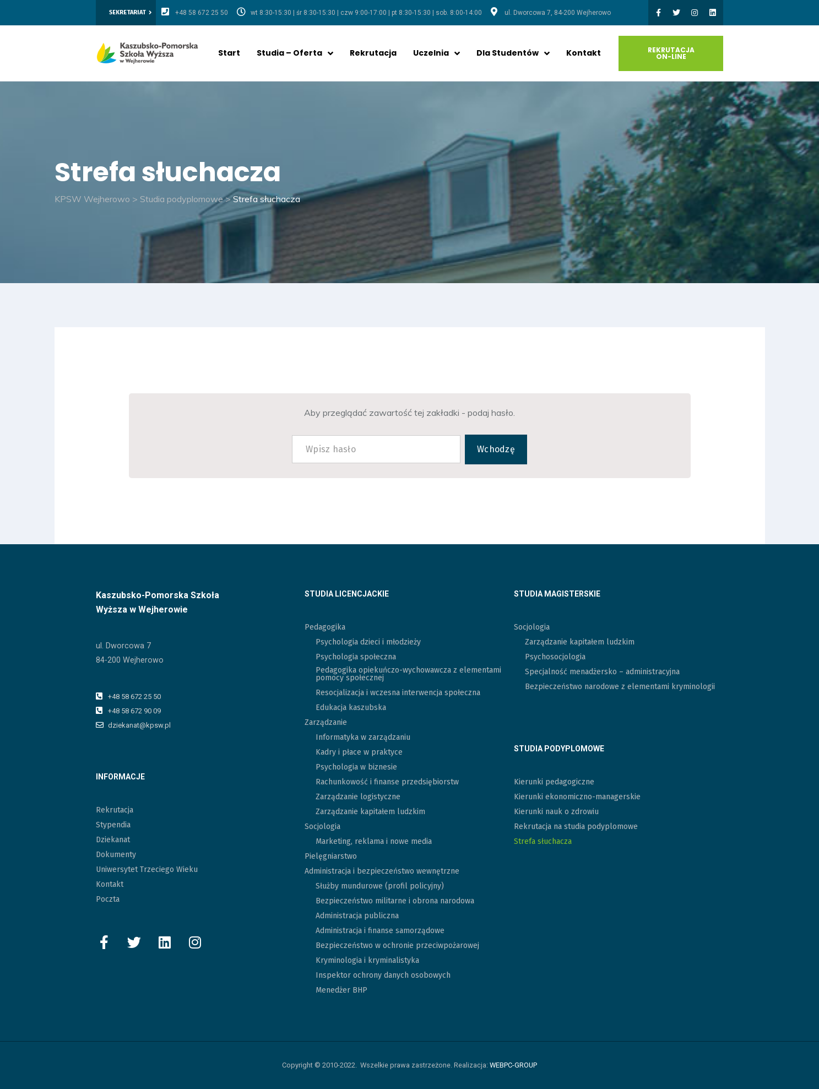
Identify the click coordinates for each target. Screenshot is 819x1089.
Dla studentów (513, 52)
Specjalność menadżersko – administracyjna (602, 671)
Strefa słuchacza (543, 841)
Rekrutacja (373, 52)
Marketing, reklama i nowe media (374, 841)
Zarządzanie (326, 722)
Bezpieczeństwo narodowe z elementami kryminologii (620, 686)
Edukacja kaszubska (351, 707)
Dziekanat (113, 839)
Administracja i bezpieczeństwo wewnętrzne (382, 871)
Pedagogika (325, 627)
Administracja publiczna (357, 915)
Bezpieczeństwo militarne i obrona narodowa (395, 901)
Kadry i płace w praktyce (359, 752)
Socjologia (322, 826)
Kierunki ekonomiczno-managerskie (577, 796)
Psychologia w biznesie (356, 767)
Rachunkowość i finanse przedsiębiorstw (387, 782)
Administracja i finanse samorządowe (380, 930)
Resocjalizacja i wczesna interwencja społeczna (398, 692)
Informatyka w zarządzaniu (363, 737)
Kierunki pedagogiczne (554, 782)
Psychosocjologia (555, 657)
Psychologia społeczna (356, 657)
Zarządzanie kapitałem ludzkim (370, 811)
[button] (130, 13)
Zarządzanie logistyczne (358, 796)
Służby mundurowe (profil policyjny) (380, 886)
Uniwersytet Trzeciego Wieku (147, 869)
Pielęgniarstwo (331, 856)
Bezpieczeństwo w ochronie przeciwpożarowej (397, 945)
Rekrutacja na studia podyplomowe (576, 826)
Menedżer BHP (341, 990)
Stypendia (113, 825)
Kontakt (583, 52)
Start (229, 52)
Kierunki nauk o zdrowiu (556, 811)
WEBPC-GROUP (513, 1065)
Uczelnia (436, 52)
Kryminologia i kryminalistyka (367, 960)
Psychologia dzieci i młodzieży (368, 642)
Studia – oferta (295, 52)
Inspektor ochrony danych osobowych (383, 975)
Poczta (108, 899)
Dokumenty (116, 854)
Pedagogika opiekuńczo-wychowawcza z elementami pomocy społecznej (408, 673)
